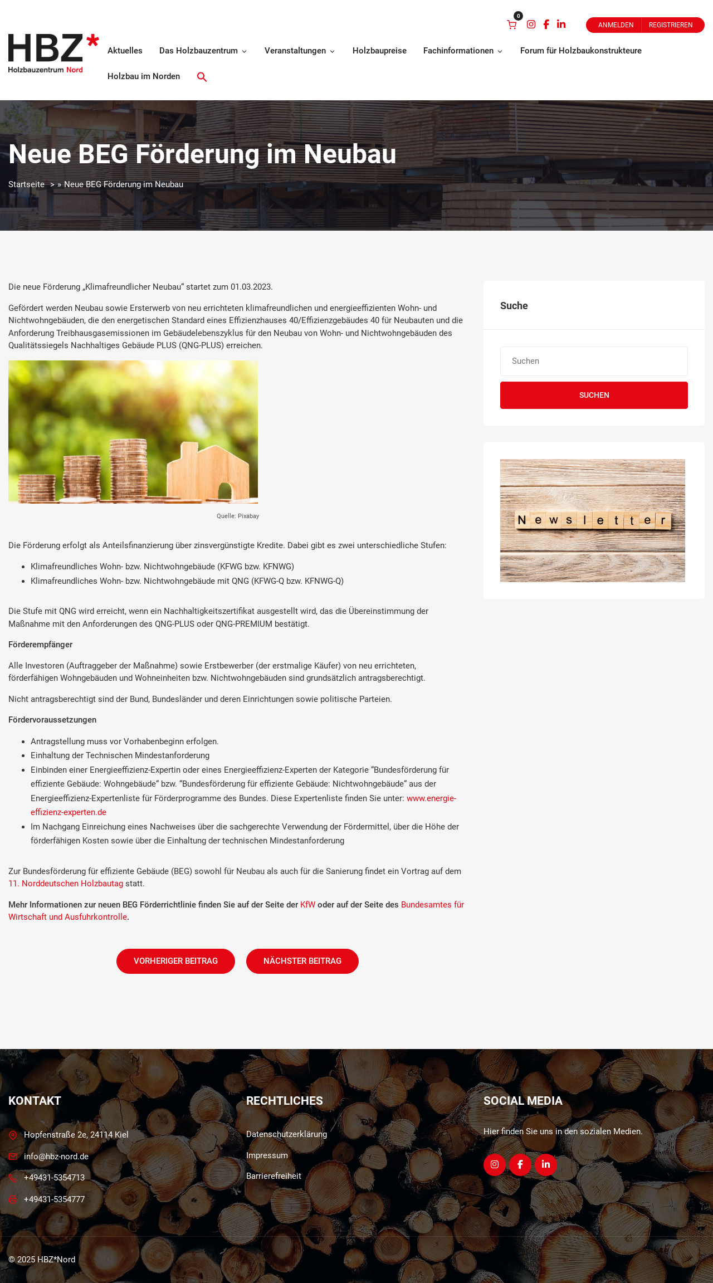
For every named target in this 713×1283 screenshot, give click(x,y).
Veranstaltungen (300, 51)
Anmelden (616, 25)
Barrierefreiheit (273, 1176)
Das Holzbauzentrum (203, 51)
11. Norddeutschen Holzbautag (65, 884)
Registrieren (671, 25)
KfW (307, 905)
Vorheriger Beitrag (176, 961)
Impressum (267, 1155)
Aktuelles (125, 51)
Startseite (26, 184)
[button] (202, 77)
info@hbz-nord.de (56, 1157)
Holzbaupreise (380, 51)
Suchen (594, 395)
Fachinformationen (463, 51)
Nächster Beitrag (302, 961)
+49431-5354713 (54, 1178)
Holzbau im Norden (144, 76)
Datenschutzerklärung (286, 1134)
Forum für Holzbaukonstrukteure (581, 51)
